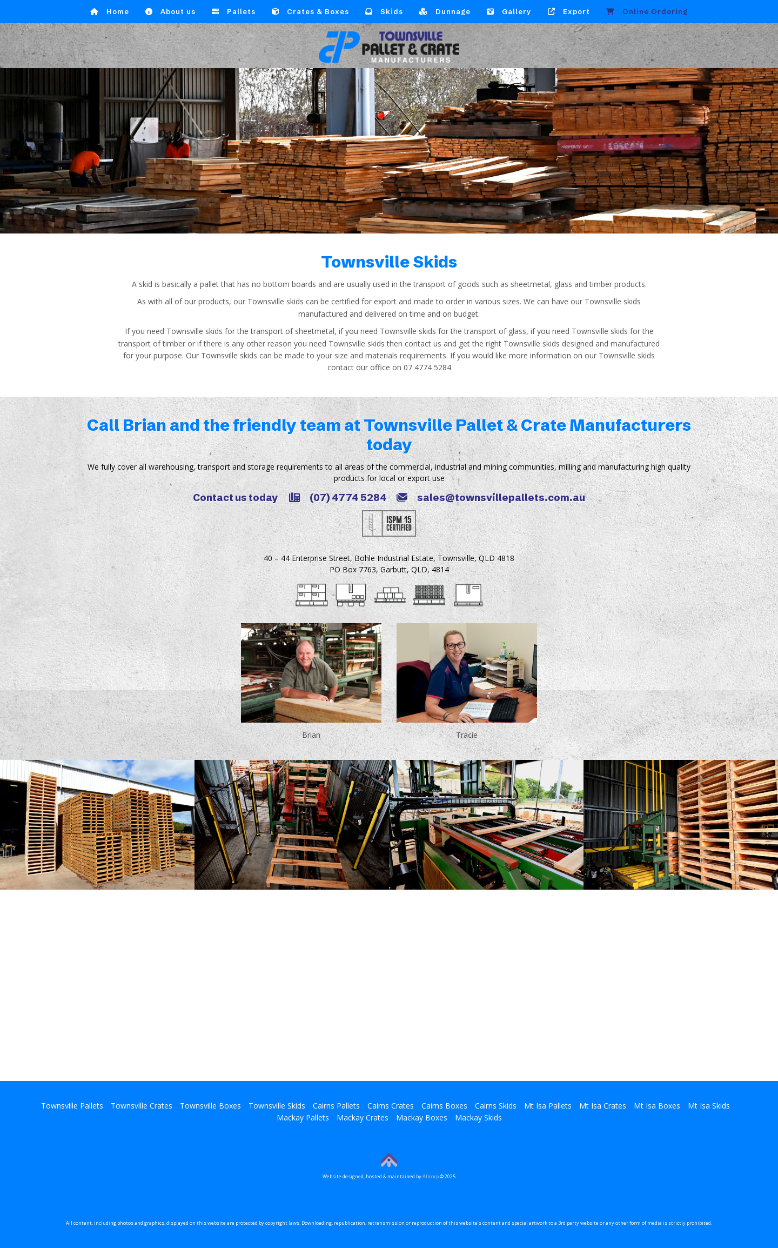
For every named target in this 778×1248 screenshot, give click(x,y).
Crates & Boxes (310, 11)
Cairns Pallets (336, 1105)
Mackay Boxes (421, 1117)
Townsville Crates (141, 1105)
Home (109, 11)
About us (170, 11)
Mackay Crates (362, 1117)
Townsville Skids (277, 1105)
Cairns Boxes (444, 1105)
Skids (384, 11)
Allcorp (430, 1176)
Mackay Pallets (303, 1117)
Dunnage (445, 11)
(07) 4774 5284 (338, 497)
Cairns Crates (390, 1105)
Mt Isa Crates (602, 1105)
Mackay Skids (478, 1117)
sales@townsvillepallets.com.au (491, 497)
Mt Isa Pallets (548, 1105)
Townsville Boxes (210, 1105)
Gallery (509, 11)
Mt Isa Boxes (657, 1105)
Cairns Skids (496, 1105)
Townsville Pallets (72, 1105)
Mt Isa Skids (709, 1105)
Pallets (234, 11)
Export (569, 11)
